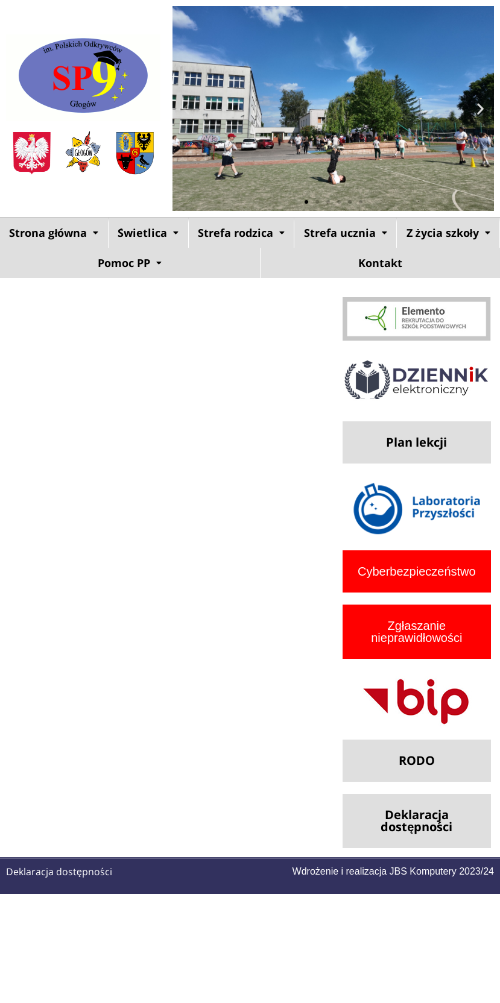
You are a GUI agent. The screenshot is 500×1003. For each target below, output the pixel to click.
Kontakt (380, 263)
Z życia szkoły (448, 232)
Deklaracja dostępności (59, 871)
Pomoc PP (130, 263)
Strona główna (53, 232)
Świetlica (148, 232)
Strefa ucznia (345, 232)
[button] (186, 108)
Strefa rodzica (241, 232)
